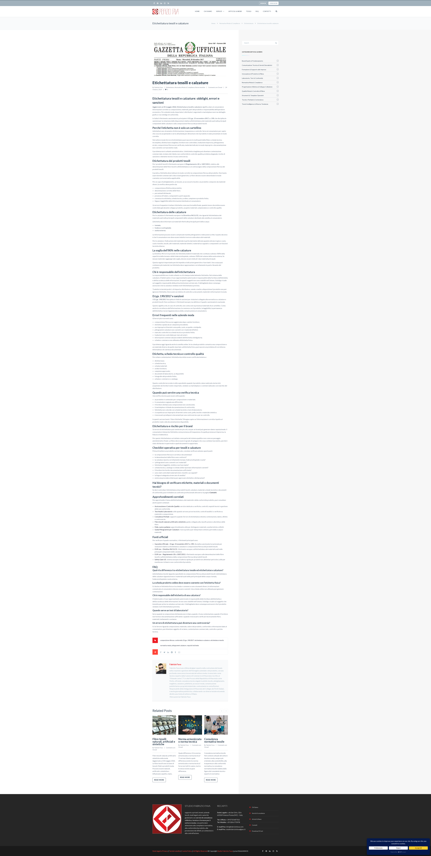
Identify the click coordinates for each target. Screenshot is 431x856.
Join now (273, 3)
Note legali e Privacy (160, 851)
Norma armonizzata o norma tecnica (189, 740)
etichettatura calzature (202, 640)
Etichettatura (248, 23)
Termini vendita (174, 851)
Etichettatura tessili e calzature (180, 82)
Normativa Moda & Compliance (229, 23)
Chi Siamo (208, 11)
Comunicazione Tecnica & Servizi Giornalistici (257, 65)
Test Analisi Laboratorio (163, 511)
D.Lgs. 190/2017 (188, 640)
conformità (178, 640)
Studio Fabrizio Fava (225, 851)
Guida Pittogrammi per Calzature (167, 530)
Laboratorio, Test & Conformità (252, 78)
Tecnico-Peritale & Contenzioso (252, 100)
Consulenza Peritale (162, 517)
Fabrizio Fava (158, 87)
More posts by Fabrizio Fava (179, 697)
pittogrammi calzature (179, 645)
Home (197, 11)
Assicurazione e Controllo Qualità (167, 506)
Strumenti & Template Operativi (253, 95)
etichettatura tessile (217, 640)
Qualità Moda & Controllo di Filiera (253, 91)
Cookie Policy (187, 851)
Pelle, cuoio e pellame (162, 527)
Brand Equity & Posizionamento (252, 61)
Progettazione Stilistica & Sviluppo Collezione (257, 87)
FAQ (257, 11)
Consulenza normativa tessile (214, 740)
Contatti (267, 11)
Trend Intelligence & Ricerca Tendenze (255, 104)
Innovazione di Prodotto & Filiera (253, 74)
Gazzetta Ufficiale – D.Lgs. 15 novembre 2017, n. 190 (174, 544)
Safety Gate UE (160, 559)
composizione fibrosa (167, 640)
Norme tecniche (200, 87)
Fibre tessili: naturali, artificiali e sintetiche (170, 522)
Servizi (219, 11)
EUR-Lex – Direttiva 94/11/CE (166, 549)
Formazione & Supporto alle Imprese (254, 69)
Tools (248, 11)
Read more (159, 780)
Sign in (263, 3)
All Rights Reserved (200, 851)
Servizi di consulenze (258, 813)
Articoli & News (235, 11)
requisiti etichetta (193, 645)
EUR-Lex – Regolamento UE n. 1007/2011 (170, 554)
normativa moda (165, 645)
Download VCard (257, 831)
